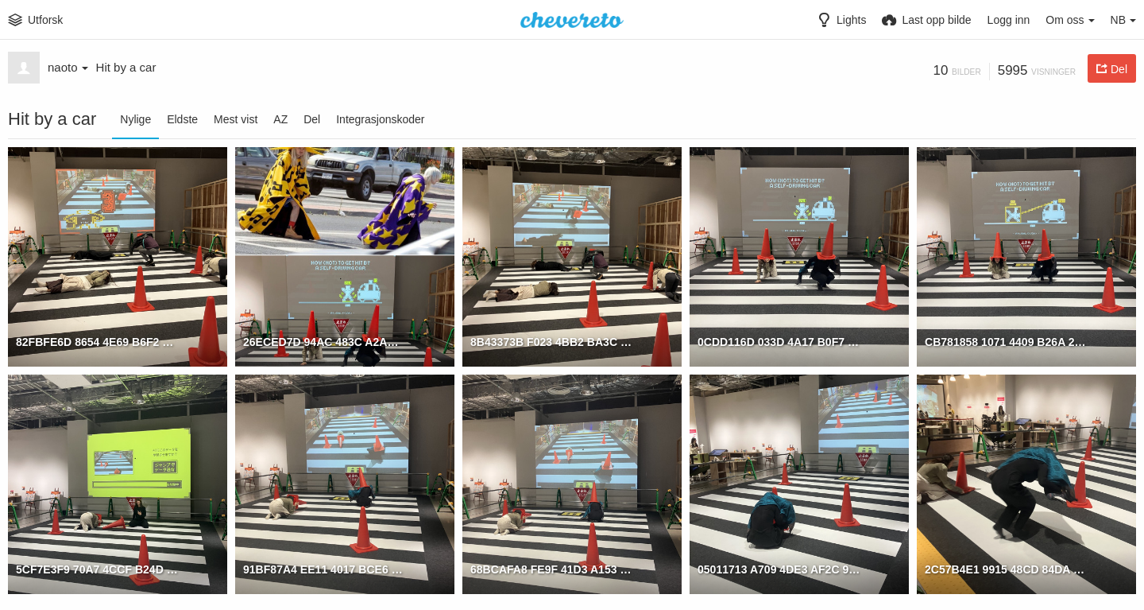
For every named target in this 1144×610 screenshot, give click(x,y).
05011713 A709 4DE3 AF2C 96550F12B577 (779, 569)
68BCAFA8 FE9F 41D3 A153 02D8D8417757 (551, 569)
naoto (68, 67)
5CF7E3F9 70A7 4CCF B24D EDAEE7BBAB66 (97, 569)
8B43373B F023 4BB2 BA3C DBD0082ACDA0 (551, 342)
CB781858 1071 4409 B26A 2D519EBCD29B (1006, 342)
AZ (280, 119)
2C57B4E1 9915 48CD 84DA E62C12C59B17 (1006, 569)
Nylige (135, 119)
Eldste (182, 119)
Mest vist (235, 119)
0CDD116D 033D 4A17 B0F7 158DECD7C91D (779, 342)
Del (311, 119)
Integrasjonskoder (380, 119)
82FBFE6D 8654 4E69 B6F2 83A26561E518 (97, 342)
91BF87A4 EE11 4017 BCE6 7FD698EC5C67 (324, 569)
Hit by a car (126, 67)
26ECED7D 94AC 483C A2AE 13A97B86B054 (324, 342)
